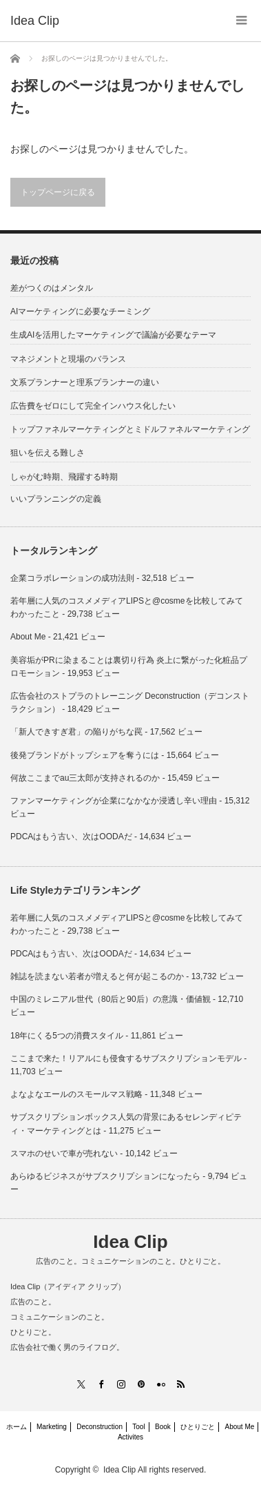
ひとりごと (197, 1426)
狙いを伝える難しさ (47, 453)
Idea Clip (130, 1241)
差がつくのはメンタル (51, 288)
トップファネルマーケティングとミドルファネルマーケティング (130, 429)
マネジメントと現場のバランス (68, 359)
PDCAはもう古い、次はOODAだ (71, 836)
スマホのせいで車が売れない (64, 1153)
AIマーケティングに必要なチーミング (80, 311)
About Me (27, 637)
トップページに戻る (58, 192)
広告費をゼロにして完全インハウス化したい (93, 406)
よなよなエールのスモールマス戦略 (76, 1094)
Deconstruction (99, 1426)
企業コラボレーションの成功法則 (72, 578)
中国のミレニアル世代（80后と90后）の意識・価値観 (110, 999)
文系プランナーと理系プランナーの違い (84, 382)
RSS (180, 1384)
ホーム (16, 1426)
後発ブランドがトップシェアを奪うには (84, 755)
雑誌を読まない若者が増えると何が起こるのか (97, 976)
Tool (138, 1426)
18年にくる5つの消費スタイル (66, 1035)
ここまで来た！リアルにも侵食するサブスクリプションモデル (126, 1058)
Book (163, 1426)
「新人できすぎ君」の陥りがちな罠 (76, 732)
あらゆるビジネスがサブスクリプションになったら (105, 1176)
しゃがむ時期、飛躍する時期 (64, 477)
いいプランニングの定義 (55, 499)
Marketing (51, 1426)
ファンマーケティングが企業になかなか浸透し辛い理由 (113, 801)
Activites (130, 1437)
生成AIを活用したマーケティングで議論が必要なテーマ (113, 335)
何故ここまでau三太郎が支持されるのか (85, 778)
